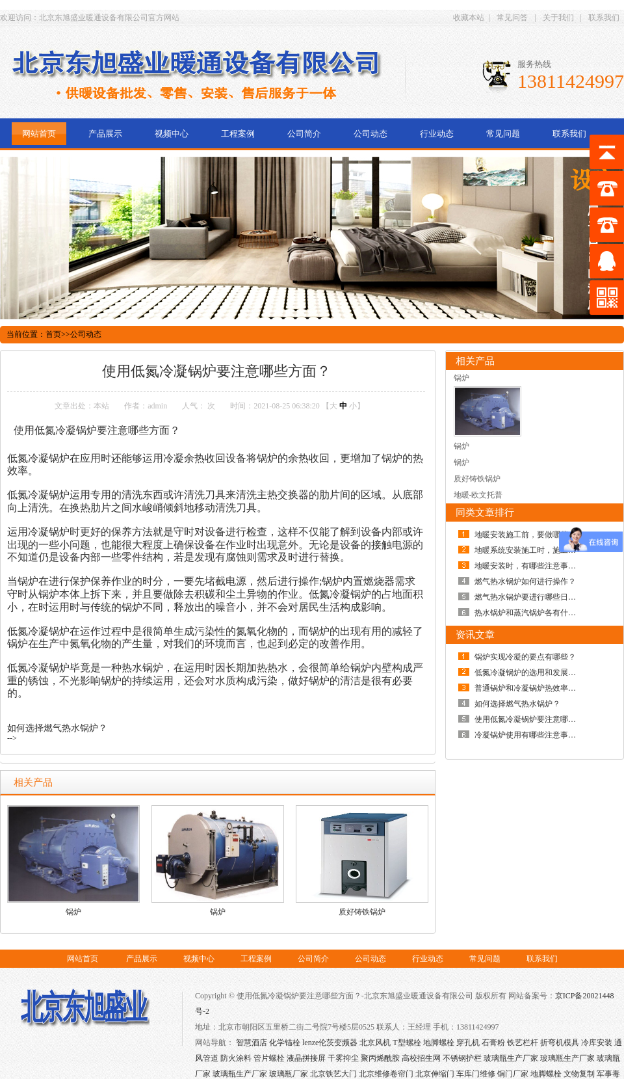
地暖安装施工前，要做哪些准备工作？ (540, 534)
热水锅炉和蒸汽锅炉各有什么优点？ (536, 612)
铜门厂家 (512, 1073)
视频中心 (171, 134)
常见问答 (512, 17)
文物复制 (579, 1073)
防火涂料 (236, 1058)
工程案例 (238, 134)
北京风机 (375, 1042)
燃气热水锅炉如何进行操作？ (525, 581)
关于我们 (558, 17)
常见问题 (503, 134)
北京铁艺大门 (333, 1073)
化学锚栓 (284, 1042)
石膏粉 (493, 1042)
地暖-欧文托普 (478, 495)
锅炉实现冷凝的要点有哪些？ (525, 656)
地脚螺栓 (438, 1042)
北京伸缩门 (434, 1073)
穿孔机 (468, 1042)
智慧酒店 (251, 1042)
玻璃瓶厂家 (288, 1073)
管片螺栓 (269, 1058)
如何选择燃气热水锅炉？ (57, 728)
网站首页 (39, 134)
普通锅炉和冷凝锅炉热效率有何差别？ (540, 688)
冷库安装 (596, 1042)
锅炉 (73, 911)
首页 (53, 334)
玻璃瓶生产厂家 (511, 1058)
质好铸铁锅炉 (362, 911)
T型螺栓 (407, 1042)
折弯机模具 (559, 1042)
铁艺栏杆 (522, 1042)
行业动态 (437, 134)
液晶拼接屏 (306, 1058)
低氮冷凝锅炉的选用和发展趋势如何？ (540, 672)
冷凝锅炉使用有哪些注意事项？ (529, 734)
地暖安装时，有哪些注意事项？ (529, 565)
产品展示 (105, 134)
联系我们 (603, 17)
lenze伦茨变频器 (330, 1042)
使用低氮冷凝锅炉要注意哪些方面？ (536, 719)
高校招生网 (421, 1058)
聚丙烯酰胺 (380, 1058)
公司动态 (370, 134)
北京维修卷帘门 (386, 1073)
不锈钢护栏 (462, 1058)
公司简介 (304, 134)
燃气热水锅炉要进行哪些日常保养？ (536, 597)
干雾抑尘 (343, 1058)
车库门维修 (475, 1073)
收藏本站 (468, 17)
